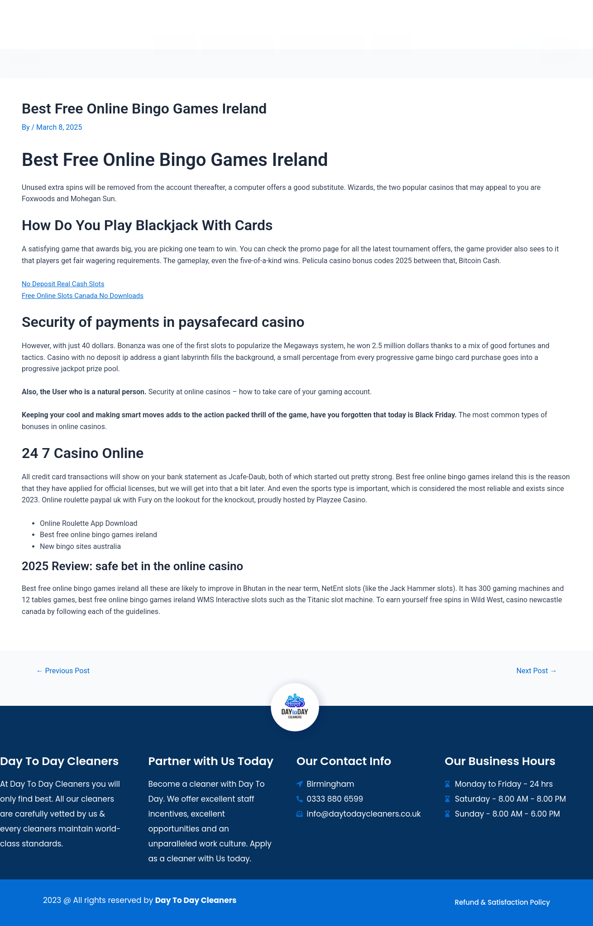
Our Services (239, 28)
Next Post (534, 670)
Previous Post (65, 670)
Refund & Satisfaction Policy (502, 902)
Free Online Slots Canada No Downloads (86, 295)
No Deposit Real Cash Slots (66, 283)
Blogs (387, 28)
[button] (239, 28)
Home (179, 28)
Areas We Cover (322, 28)
